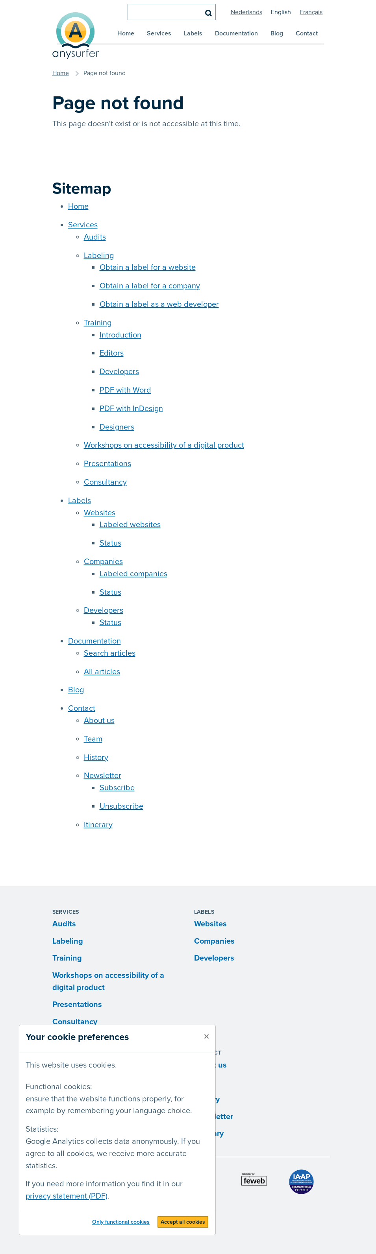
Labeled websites (130, 524)
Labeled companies (133, 574)
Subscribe (117, 788)
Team (93, 739)
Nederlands (246, 12)
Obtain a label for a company (150, 286)
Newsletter (102, 775)
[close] (206, 1037)
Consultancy (105, 482)
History (96, 757)
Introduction (120, 335)
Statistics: (42, 1129)
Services (159, 33)
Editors (112, 353)
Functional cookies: (59, 1087)
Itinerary (98, 825)
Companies (103, 561)
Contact (307, 33)
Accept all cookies (183, 1222)
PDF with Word (125, 390)
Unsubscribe (121, 806)
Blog (276, 33)
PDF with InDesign (131, 408)
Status (110, 543)
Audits (95, 237)
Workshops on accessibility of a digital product (164, 445)
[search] (172, 12)
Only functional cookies (121, 1222)
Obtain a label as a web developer (159, 304)
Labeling (99, 255)
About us (99, 720)
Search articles (109, 653)
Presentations (107, 463)
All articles (102, 672)
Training (97, 323)
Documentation (236, 33)
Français (311, 12)
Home (125, 33)
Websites (99, 513)
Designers (117, 427)
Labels (193, 33)
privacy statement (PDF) (66, 1196)
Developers (119, 371)
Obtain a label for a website (148, 267)
